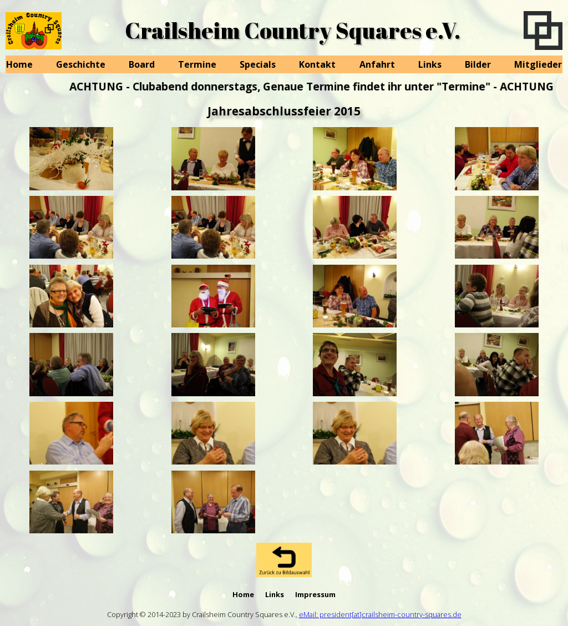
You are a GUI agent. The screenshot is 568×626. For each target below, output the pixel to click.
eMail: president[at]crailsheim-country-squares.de (380, 614)
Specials (258, 64)
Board (142, 64)
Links (430, 64)
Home (19, 64)
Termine (197, 64)
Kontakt (317, 64)
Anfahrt (377, 64)
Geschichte (80, 64)
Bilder (478, 64)
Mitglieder (538, 64)
